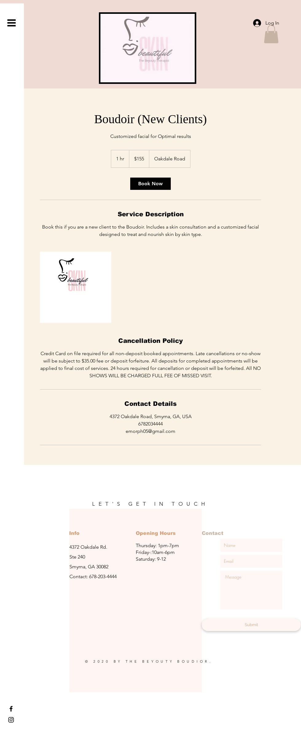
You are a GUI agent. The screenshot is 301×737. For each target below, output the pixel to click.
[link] (150, 184)
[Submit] (251, 625)
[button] (11, 22)
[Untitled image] (75, 287)
